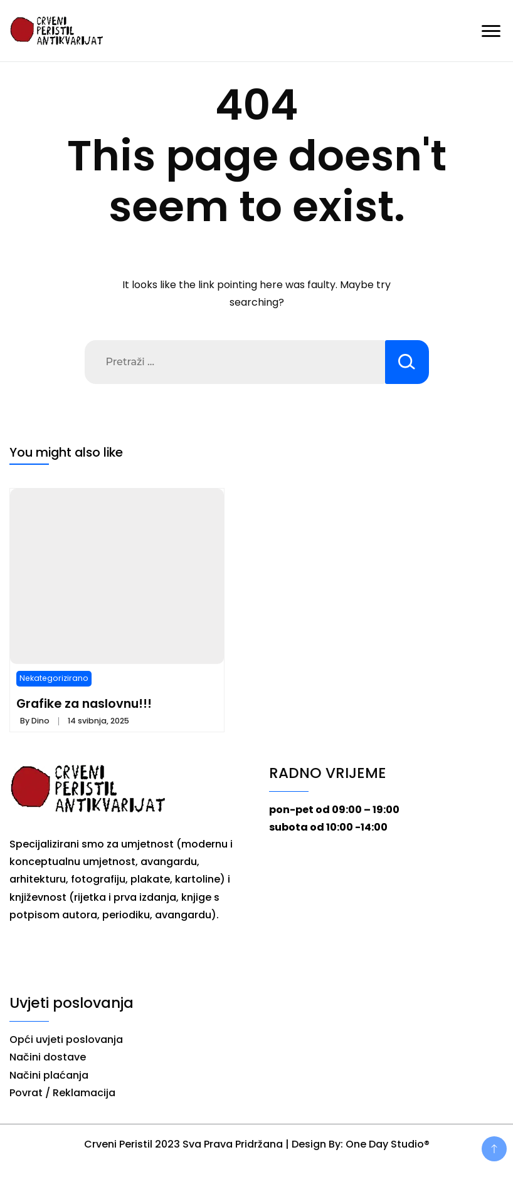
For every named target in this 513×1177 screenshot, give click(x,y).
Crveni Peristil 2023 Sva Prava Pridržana (183, 1144)
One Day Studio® (388, 1144)
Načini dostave (47, 1057)
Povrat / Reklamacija (62, 1093)
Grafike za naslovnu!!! (84, 703)
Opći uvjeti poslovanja (66, 1039)
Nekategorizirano (53, 678)
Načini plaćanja (48, 1075)
